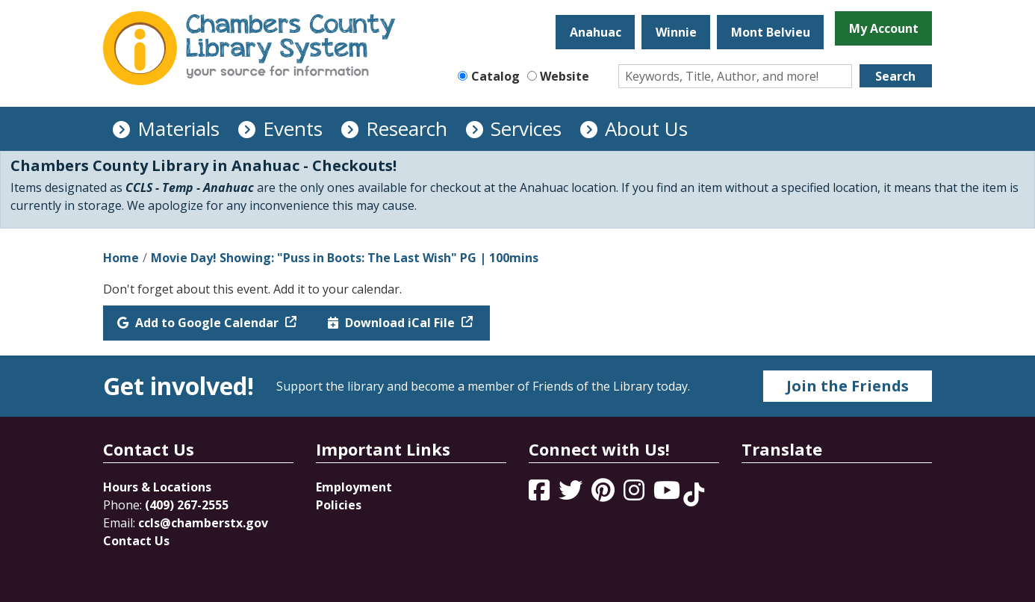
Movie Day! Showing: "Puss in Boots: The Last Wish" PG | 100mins (344, 257)
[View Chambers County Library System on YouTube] (668, 494)
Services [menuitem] (526, 128)
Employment (354, 487)
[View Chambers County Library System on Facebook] (541, 494)
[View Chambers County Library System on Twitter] (572, 494)
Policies (338, 505)
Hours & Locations (157, 487)
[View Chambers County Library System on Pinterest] (604, 494)
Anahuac (595, 32)
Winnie (676, 32)
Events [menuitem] (293, 128)
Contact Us (136, 541)
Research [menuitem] (406, 128)
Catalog (495, 76)
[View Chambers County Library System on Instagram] (635, 494)
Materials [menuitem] (178, 128)
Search (895, 76)
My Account (884, 28)
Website (564, 76)
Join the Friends (847, 386)
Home (121, 257)
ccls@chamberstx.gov (203, 523)
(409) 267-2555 (187, 505)
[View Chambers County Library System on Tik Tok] (693, 494)
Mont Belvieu (770, 32)
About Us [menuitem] (646, 128)
